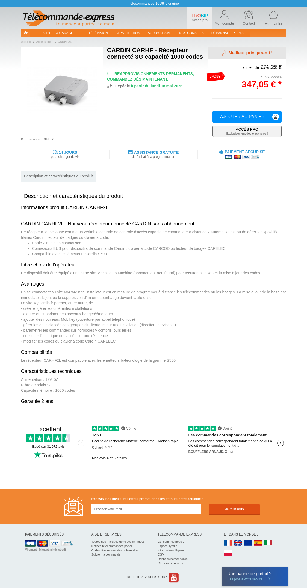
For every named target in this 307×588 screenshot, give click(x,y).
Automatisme (160, 33)
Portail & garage (57, 33)
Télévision (98, 33)
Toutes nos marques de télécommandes (118, 541)
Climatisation (128, 33)
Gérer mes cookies (170, 563)
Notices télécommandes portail (111, 546)
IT (268, 543)
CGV (161, 554)
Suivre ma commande (106, 554)
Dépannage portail (228, 33)
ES (258, 543)
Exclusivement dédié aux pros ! (247, 131)
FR (228, 543)
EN (248, 543)
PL (228, 553)
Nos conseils (191, 33)
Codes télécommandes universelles (115, 550)
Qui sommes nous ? (171, 541)
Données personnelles (172, 558)
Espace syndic (167, 546)
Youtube (174, 577)
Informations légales (171, 550)
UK (238, 543)
